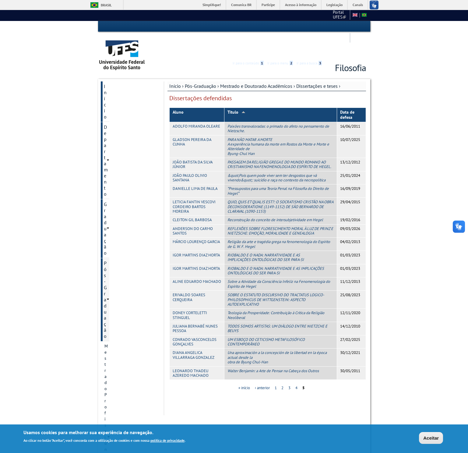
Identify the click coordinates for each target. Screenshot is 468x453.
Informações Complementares (125, 331)
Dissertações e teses (317, 63)
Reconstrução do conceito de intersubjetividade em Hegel (275, 196)
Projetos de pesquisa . (130, 209)
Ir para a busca (309, 26)
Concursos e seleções (126, 392)
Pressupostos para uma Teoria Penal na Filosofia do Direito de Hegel (278, 168)
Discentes (119, 318)
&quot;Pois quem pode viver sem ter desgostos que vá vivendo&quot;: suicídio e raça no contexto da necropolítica (276, 155)
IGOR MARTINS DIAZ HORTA (196, 232)
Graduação (115, 84)
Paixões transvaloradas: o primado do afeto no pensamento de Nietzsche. (278, 105)
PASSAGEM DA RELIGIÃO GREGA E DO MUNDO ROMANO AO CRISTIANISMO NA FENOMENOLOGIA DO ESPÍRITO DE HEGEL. (279, 141)
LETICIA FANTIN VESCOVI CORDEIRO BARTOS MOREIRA (194, 183)
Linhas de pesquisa (128, 198)
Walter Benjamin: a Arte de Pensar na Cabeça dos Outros (273, 347)
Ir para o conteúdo (248, 26)
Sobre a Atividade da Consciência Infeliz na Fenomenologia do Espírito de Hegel (278, 261)
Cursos (116, 157)
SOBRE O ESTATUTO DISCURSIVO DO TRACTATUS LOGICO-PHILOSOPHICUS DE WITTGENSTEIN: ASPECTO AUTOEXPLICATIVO (275, 276)
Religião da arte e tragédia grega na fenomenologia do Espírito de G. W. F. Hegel (278, 221)
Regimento (120, 167)
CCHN (284, 15)
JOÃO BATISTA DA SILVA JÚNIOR (193, 141)
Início (175, 63)
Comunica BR (241, 4)
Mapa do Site (307, 15)
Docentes (118, 219)
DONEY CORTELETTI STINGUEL (190, 292)
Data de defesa (347, 91)
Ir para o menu (280, 26)
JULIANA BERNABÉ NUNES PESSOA (195, 305)
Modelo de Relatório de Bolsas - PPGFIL (131, 348)
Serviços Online (120, 372)
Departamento (118, 73)
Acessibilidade (329, 27)
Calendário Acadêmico (127, 382)
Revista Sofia (121, 250)
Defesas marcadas (126, 260)
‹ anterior (262, 364)
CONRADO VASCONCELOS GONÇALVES (194, 319)
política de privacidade (167, 441)
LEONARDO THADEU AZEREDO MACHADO (191, 350)
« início (244, 364)
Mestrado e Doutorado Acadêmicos (256, 63)
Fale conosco (336, 15)
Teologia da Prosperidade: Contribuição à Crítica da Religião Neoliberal (275, 292)
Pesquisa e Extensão (125, 361)
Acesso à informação (300, 4)
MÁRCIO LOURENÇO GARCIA (196, 218)
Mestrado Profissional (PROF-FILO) (124, 107)
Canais (358, 4)
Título (236, 89)
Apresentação (122, 136)
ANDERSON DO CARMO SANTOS (193, 208)
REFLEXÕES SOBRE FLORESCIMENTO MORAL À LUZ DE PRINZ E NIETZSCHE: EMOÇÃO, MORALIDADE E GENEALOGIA (280, 208)
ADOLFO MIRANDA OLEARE (196, 103)
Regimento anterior (128, 178)
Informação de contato (131, 229)
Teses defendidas (131, 297)
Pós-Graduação (200, 63)
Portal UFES (260, 15)
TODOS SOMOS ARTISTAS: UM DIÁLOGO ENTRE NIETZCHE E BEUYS (277, 305)
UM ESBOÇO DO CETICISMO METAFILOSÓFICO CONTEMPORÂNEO (266, 319)
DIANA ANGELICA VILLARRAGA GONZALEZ (193, 332)
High (337, 27)
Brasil (106, 5)
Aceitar (431, 438)
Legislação (334, 4)
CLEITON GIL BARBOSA (192, 196)
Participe (268, 4)
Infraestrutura (122, 308)
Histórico (118, 147)
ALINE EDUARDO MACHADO (197, 258)
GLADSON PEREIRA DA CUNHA (192, 119)
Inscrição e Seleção (127, 240)
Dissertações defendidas (127, 284)
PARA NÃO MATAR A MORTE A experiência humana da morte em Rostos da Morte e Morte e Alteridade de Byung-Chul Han (278, 123)
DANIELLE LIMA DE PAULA (195, 165)
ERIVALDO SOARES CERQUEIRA (189, 274)
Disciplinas (120, 188)
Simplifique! (211, 4)
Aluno (178, 89)
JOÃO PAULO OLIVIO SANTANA (190, 155)
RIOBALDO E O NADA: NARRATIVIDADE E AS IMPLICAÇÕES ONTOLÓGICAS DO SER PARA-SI (265, 234)
